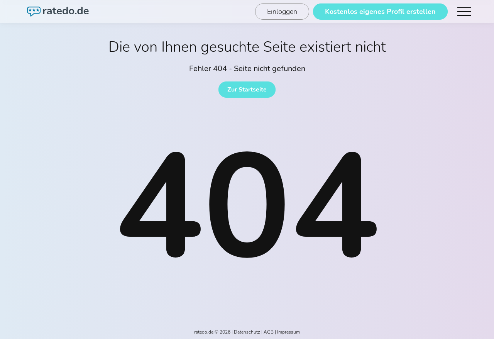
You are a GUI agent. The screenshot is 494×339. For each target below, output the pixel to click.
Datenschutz (247, 332)
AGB (269, 332)
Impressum (288, 332)
